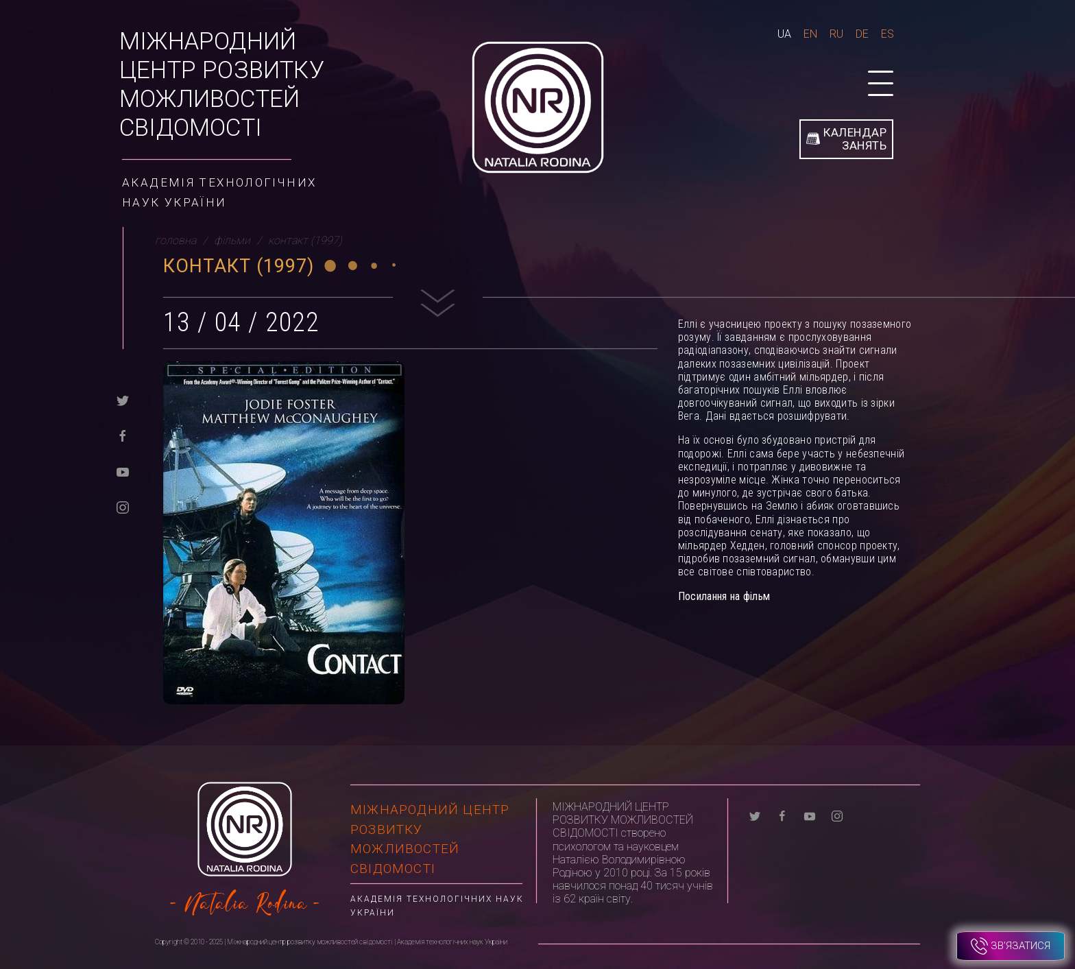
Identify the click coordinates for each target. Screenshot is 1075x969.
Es (887, 33)
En (810, 33)
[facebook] (123, 435)
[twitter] (123, 399)
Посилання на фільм (724, 596)
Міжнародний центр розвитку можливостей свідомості (221, 84)
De (862, 33)
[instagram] (123, 506)
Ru (836, 33)
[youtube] (123, 470)
